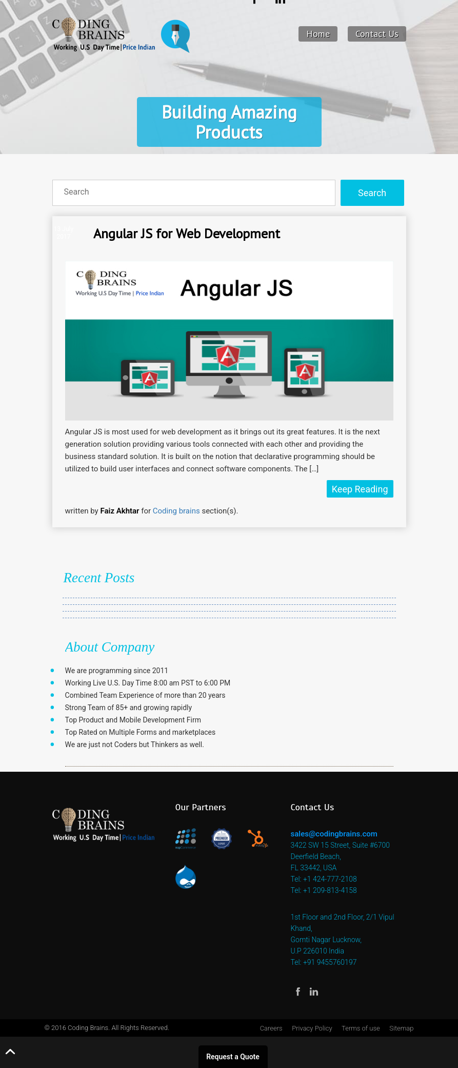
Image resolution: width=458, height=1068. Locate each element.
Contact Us (377, 34)
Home (318, 34)
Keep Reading (360, 489)
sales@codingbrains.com (334, 833)
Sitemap (401, 1028)
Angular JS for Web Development (186, 233)
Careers (271, 1028)
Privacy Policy (312, 1028)
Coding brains (176, 511)
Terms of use (361, 1028)
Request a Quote (233, 1057)
